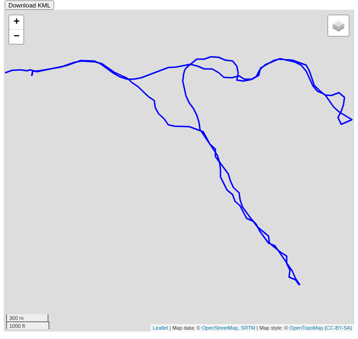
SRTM (248, 328)
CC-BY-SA (338, 328)
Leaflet (160, 328)
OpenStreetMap (220, 328)
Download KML (29, 5)
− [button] (17, 37)
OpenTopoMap (306, 328)
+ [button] (17, 22)
